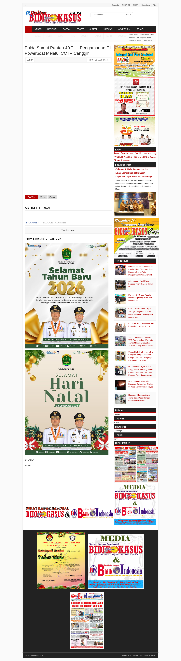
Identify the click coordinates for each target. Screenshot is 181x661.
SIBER (135, 5)
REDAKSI (126, 5)
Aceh (49, 36)
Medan (118, 156)
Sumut (61, 36)
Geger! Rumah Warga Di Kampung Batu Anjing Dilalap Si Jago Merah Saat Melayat (140, 384)
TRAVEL (140, 29)
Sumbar (85, 36)
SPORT (80, 29)
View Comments (68, 230)
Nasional (128, 157)
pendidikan (127, 161)
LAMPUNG (108, 29)
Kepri (109, 36)
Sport (139, 157)
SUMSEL (93, 29)
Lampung (152, 153)
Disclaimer (146, 5)
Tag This (31, 197)
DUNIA (38, 36)
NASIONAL (52, 29)
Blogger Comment (55, 222)
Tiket (155, 5)
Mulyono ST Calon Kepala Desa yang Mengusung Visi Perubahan (140, 298)
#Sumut (52, 197)
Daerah (124, 153)
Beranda (115, 5)
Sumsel (122, 36)
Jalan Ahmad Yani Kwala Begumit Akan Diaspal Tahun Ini (140, 284)
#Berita (43, 197)
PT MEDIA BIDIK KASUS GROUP (142, 655)
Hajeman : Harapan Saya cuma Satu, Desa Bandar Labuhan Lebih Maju (139, 398)
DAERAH (67, 29)
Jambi (98, 36)
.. (25, 5)
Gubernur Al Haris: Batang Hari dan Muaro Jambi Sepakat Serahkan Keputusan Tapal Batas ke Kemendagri (133, 173)
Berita (30, 60)
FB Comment (33, 222)
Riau (73, 36)
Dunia (131, 153)
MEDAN (38, 29)
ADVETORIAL (124, 29)
